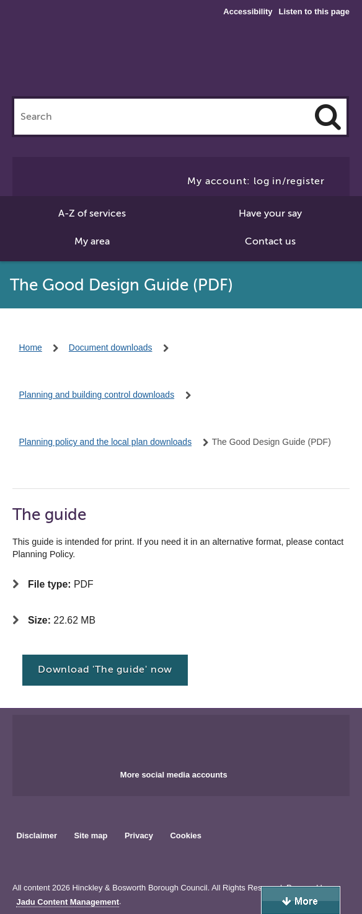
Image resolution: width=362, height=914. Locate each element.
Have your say (270, 213)
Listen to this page (314, 11)
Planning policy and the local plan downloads (105, 442)
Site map (90, 835)
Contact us (270, 241)
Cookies (185, 835)
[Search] (328, 116)
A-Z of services (92, 213)
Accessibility (247, 11)
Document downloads (110, 347)
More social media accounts (173, 774)
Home (30, 347)
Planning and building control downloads (97, 395)
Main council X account (196, 738)
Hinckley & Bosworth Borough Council (163, 24)
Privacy (139, 835)
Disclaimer (36, 835)
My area (92, 241)
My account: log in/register (256, 181)
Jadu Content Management (67, 902)
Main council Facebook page (155, 738)
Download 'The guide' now (105, 669)
